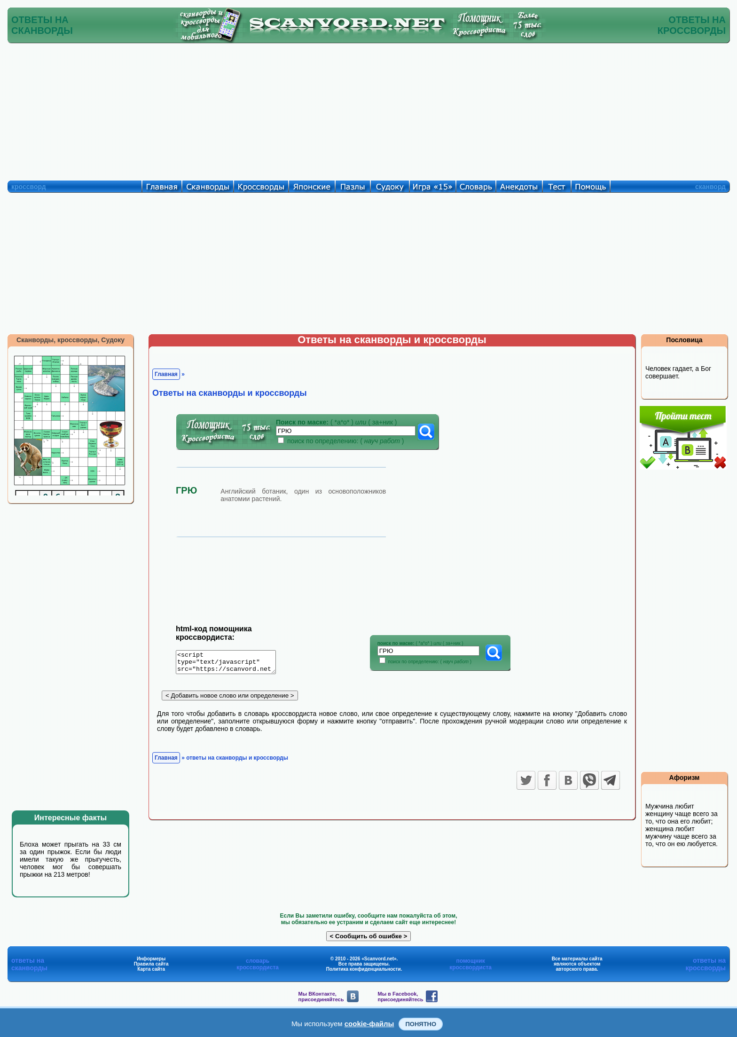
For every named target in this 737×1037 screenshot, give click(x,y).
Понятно (420, 1024)
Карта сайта (151, 969)
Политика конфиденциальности (363, 969)
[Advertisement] (368, 109)
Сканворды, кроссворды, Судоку (70, 340)
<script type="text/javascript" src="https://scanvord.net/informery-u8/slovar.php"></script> (231, 664)
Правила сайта (151, 963)
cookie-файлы (369, 1024)
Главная (166, 374)
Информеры (151, 958)
